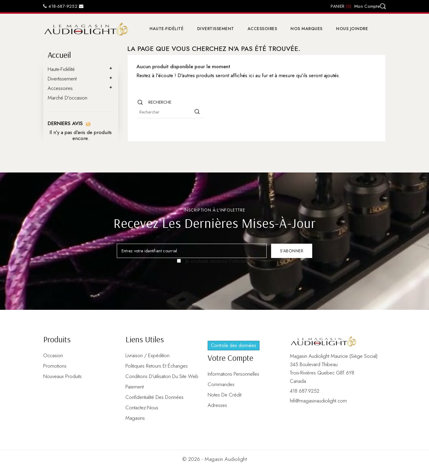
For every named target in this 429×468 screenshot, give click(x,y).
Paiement (134, 386)
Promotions (54, 365)
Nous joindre (352, 29)
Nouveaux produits (62, 376)
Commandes (221, 384)
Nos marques (306, 29)
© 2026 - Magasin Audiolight (214, 459)
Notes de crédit (224, 394)
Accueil (59, 54)
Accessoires (262, 29)
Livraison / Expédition (147, 355)
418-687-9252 (60, 6)
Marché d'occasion (67, 97)
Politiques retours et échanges (156, 365)
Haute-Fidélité (167, 29)
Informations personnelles (233, 373)
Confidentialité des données (154, 397)
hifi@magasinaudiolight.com (318, 400)
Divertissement (215, 29)
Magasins (135, 418)
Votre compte (230, 357)
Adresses (217, 405)
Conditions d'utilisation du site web (161, 376)
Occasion (53, 355)
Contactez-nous (141, 407)
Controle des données (233, 345)
